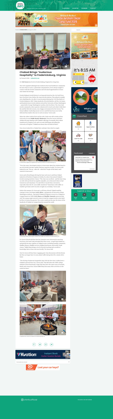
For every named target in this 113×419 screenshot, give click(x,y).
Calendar (84, 8)
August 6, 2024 (32, 29)
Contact (93, 8)
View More (92, 153)
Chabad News (23, 29)
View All (84, 147)
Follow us (85, 399)
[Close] (69, 361)
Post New (92, 116)
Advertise (75, 8)
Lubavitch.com (35, 78)
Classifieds (65, 8)
